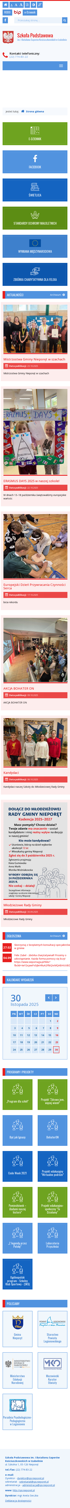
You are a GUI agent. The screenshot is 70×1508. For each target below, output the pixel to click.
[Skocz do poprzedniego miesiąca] (48, 997)
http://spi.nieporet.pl (24, 1490)
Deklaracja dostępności (18, 1500)
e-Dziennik (29, 12)
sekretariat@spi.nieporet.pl (34, 1481)
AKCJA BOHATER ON (18, 688)
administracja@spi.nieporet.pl (38, 1485)
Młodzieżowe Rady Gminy (22, 905)
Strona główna (32, 111)
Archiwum (57, 294)
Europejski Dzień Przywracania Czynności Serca (34, 586)
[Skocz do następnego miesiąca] (55, 997)
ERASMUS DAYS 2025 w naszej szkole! (31, 481)
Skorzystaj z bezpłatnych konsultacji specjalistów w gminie (42, 946)
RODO (7, 12)
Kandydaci (11, 773)
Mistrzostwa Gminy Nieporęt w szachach (34, 359)
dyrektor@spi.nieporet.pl (30, 1478)
